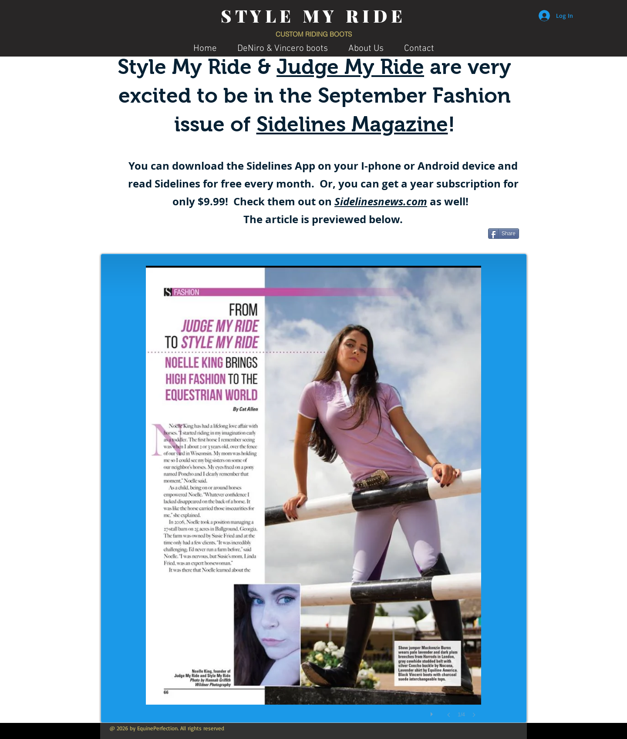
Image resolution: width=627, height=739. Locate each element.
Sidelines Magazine (352, 124)
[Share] (503, 233)
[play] (433, 712)
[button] (313, 500)
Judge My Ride (350, 66)
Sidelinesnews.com (380, 201)
